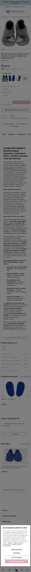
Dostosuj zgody (16, 557)
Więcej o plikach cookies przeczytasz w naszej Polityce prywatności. (13, 544)
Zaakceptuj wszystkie (16, 561)
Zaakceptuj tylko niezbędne (16, 551)
